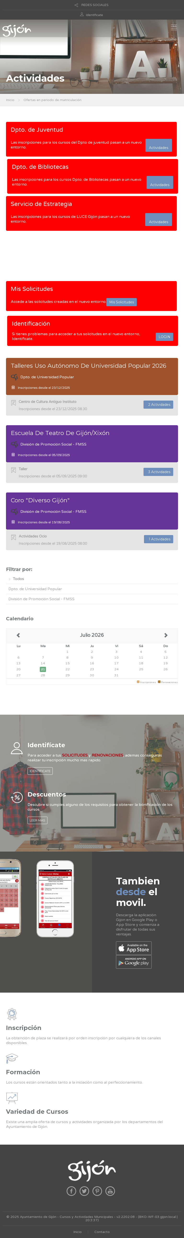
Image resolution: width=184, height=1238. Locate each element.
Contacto (102, 1232)
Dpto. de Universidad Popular (35, 589)
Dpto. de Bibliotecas (40, 166)
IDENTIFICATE (40, 771)
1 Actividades (158, 539)
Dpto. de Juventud (37, 129)
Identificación (31, 323)
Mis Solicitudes (32, 289)
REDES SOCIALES (95, 5)
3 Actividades (158, 472)
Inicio (10, 100)
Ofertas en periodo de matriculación (52, 100)
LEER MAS (37, 820)
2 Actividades (158, 404)
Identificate (94, 15)
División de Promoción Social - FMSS (41, 599)
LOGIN (164, 337)
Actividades (158, 145)
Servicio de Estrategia (41, 204)
